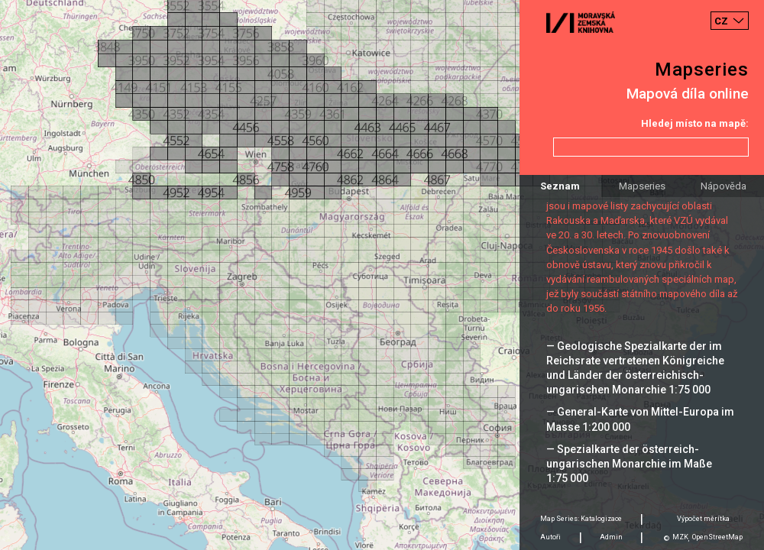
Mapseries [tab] (642, 186)
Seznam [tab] (560, 186)
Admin (611, 537)
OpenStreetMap (717, 537)
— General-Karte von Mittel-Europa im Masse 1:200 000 (640, 419)
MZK (680, 537)
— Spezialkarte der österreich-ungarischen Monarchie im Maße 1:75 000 (629, 463)
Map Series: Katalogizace (581, 518)
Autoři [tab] (550, 537)
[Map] (382, 275)
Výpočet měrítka (703, 518)
